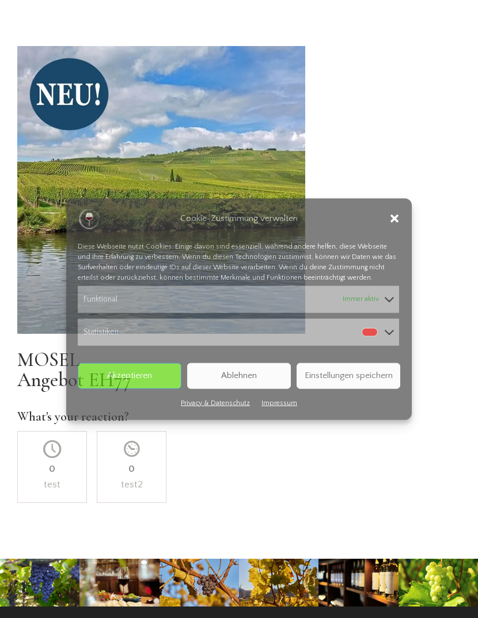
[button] (394, 218)
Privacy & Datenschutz (215, 402)
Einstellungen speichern (349, 375)
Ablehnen (239, 375)
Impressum (279, 402)
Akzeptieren (129, 375)
